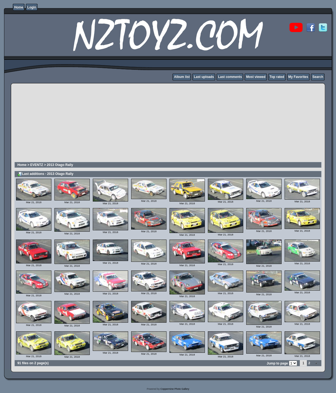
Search (317, 77)
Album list (182, 77)
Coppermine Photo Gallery (174, 389)
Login (31, 7)
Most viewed (255, 77)
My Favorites (298, 77)
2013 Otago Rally (60, 165)
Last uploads (204, 77)
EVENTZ (36, 165)
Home (18, 7)
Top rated (277, 77)
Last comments (230, 77)
